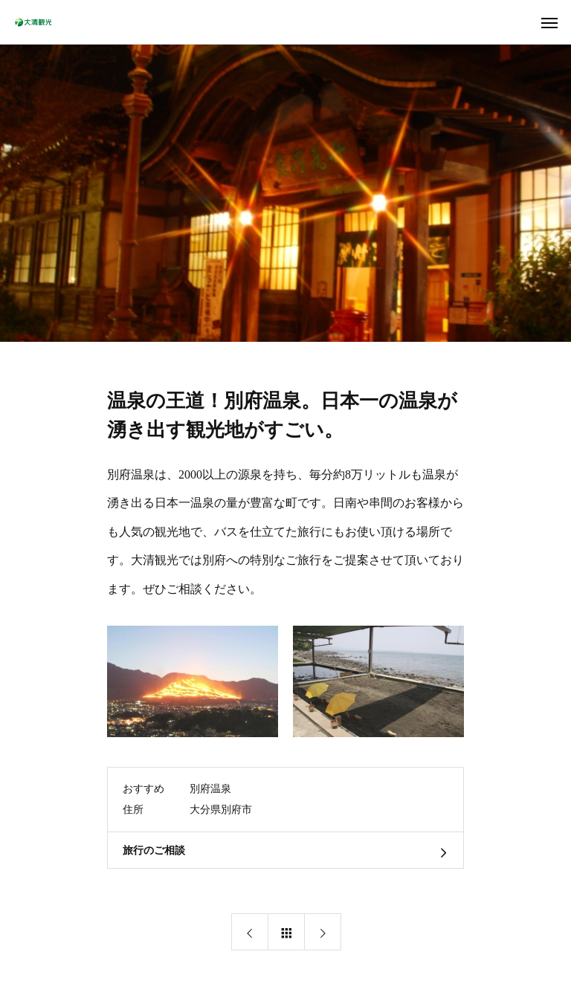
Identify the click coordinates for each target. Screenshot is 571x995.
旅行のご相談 (154, 850)
